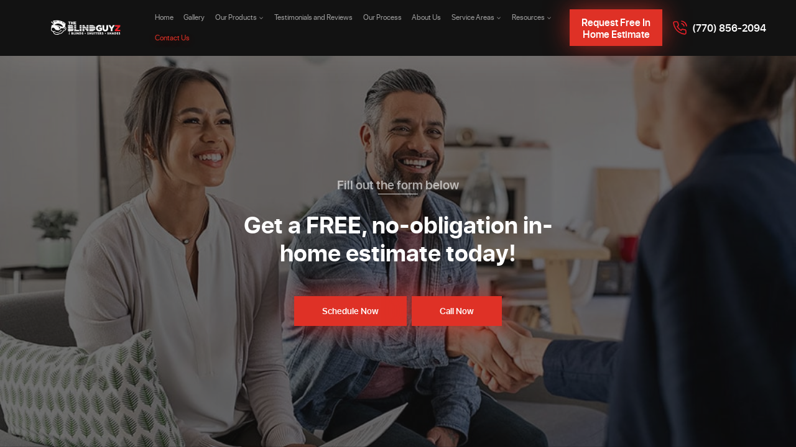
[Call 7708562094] (719, 28)
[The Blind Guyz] (86, 28)
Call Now (457, 311)
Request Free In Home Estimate (615, 28)
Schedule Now (350, 311)
